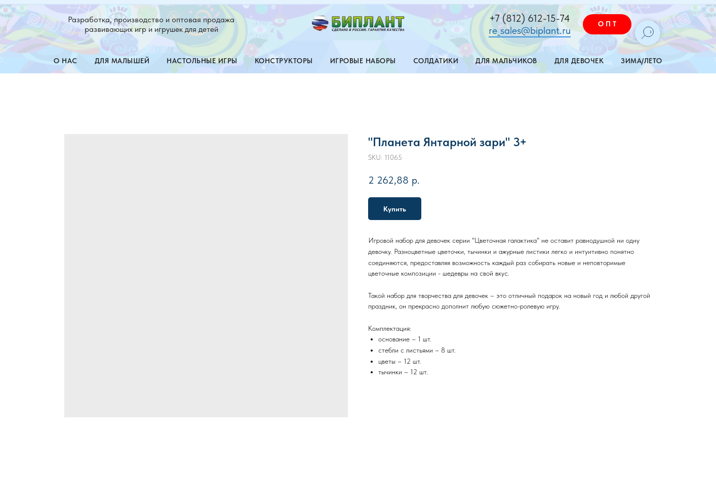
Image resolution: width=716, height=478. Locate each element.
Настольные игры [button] (202, 61)
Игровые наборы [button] (363, 61)
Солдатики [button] (436, 61)
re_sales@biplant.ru (530, 30)
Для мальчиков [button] (506, 61)
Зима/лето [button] (641, 61)
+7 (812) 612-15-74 (529, 18)
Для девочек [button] (579, 61)
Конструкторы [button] (284, 61)
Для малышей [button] (122, 61)
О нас (65, 61)
